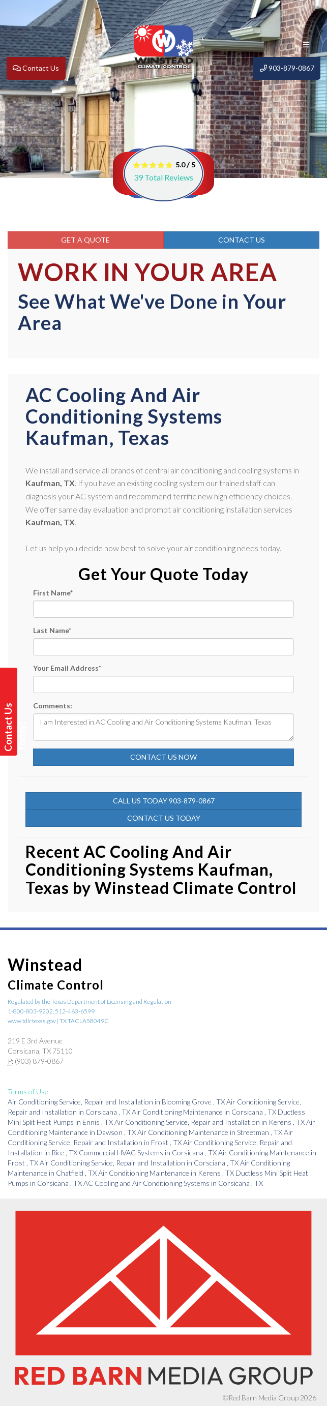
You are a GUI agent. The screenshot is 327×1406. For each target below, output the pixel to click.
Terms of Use (28, 1091)
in (117, 1101)
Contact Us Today (163, 818)
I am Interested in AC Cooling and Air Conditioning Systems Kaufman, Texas (163, 727)
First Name (53, 592)
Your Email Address (67, 668)
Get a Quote (85, 239)
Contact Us (241, 239)
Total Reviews (163, 177)
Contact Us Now (163, 757)
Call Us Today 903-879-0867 (164, 800)
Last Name (52, 630)
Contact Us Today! (10, 727)
